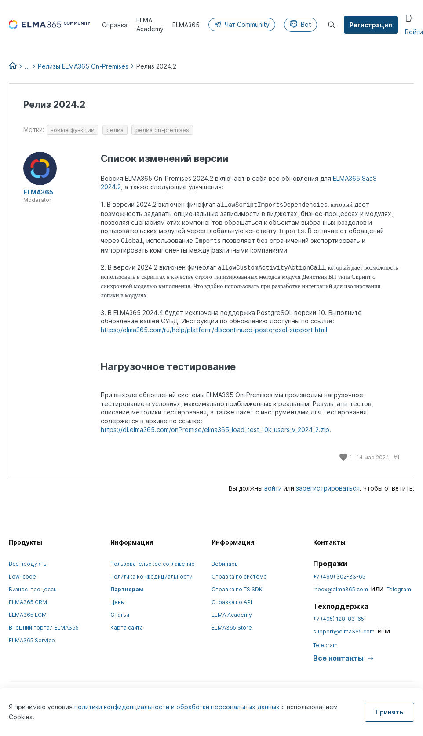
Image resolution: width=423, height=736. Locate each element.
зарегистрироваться (328, 488)
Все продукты (28, 563)
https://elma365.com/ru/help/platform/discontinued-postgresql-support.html (214, 329)
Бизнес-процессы (33, 589)
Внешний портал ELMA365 (44, 627)
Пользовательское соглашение (152, 563)
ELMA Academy (232, 615)
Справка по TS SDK (237, 589)
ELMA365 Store (232, 627)
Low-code (22, 576)
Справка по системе (239, 576)
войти (273, 488)
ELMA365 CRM (28, 602)
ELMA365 (38, 192)
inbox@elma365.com (340, 589)
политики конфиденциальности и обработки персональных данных (177, 706)
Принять (389, 712)
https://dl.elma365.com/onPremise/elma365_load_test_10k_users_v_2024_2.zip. (216, 429)
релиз (115, 129)
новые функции (73, 129)
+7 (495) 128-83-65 (338, 618)
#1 (397, 457)
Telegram (399, 589)
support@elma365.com (344, 631)
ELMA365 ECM (28, 615)
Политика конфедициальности (151, 576)
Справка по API (232, 602)
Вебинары (225, 563)
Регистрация (371, 25)
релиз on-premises (162, 129)
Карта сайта (126, 627)
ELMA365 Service (32, 640)
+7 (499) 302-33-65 (339, 576)
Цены (117, 602)
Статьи (119, 615)
